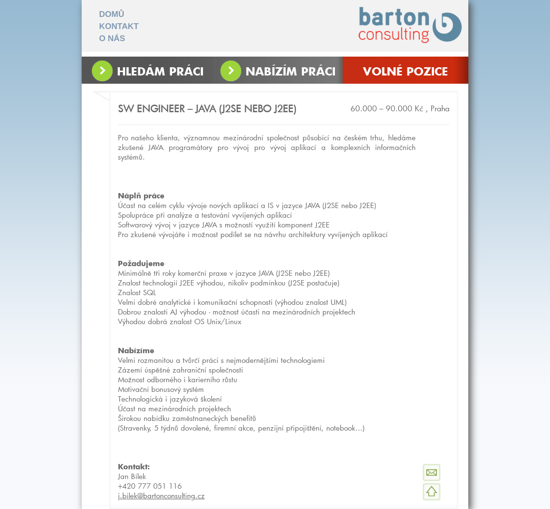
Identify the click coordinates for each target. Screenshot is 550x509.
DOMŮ (111, 14)
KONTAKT (119, 26)
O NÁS (112, 38)
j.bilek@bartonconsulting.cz (161, 495)
